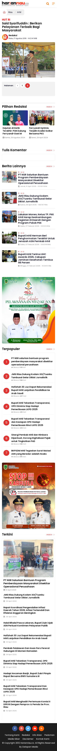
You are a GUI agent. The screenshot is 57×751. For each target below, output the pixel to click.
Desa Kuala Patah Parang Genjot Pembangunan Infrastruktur (12, 132)
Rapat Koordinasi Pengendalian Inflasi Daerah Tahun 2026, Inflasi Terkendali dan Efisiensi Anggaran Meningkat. (26, 610)
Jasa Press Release (13, 713)
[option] (15, 125)
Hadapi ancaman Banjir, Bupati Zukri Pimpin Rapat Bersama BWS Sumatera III (27, 675)
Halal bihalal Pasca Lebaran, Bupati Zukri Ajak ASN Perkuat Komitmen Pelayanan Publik (28, 624)
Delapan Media (30, 746)
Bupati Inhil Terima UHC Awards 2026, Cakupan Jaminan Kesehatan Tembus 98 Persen (35, 258)
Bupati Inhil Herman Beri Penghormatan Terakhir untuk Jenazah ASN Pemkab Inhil (36, 238)
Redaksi (13, 35)
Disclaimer (28, 738)
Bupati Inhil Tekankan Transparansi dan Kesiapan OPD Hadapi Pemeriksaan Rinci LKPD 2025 (25, 689)
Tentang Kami (12, 735)
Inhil (19, 12)
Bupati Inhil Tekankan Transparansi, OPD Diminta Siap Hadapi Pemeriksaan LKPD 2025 (27, 662)
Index (50, 107)
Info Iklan (37, 735)
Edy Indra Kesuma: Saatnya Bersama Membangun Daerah (40, 131)
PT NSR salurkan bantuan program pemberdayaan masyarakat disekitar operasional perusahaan (33, 179)
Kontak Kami (42, 738)
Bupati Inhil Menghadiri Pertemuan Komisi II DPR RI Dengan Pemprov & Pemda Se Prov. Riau (26, 704)
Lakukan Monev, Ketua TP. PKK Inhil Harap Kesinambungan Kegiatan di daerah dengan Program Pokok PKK (36, 218)
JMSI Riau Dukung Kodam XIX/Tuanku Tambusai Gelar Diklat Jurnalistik (35, 198)
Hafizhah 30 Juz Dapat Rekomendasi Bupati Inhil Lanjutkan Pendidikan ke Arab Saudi (27, 637)
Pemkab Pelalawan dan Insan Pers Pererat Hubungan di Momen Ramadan (26, 650)
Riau (10, 12)
